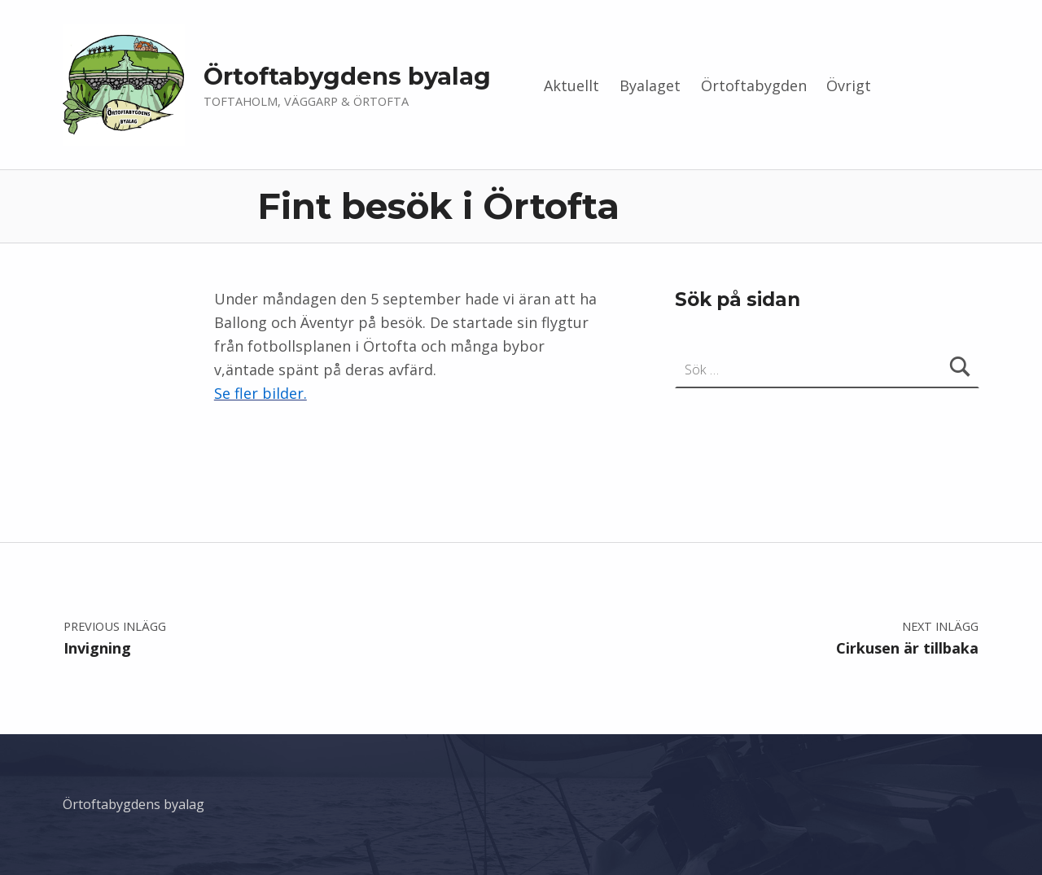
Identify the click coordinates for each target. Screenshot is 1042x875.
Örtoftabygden (754, 85)
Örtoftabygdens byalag (347, 76)
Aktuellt (571, 85)
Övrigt (848, 85)
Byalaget (650, 85)
